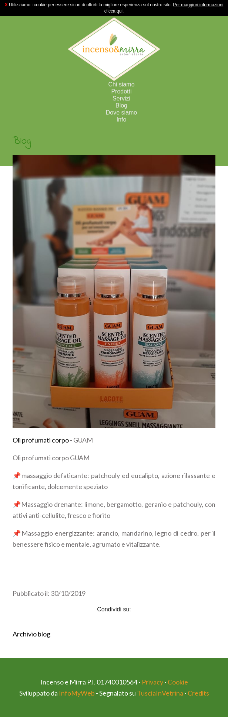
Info (122, 119)
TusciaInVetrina (160, 693)
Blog (121, 105)
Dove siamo (121, 112)
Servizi (121, 98)
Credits (198, 693)
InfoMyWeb (77, 693)
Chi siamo (121, 84)
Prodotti (121, 91)
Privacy (152, 682)
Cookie (178, 682)
